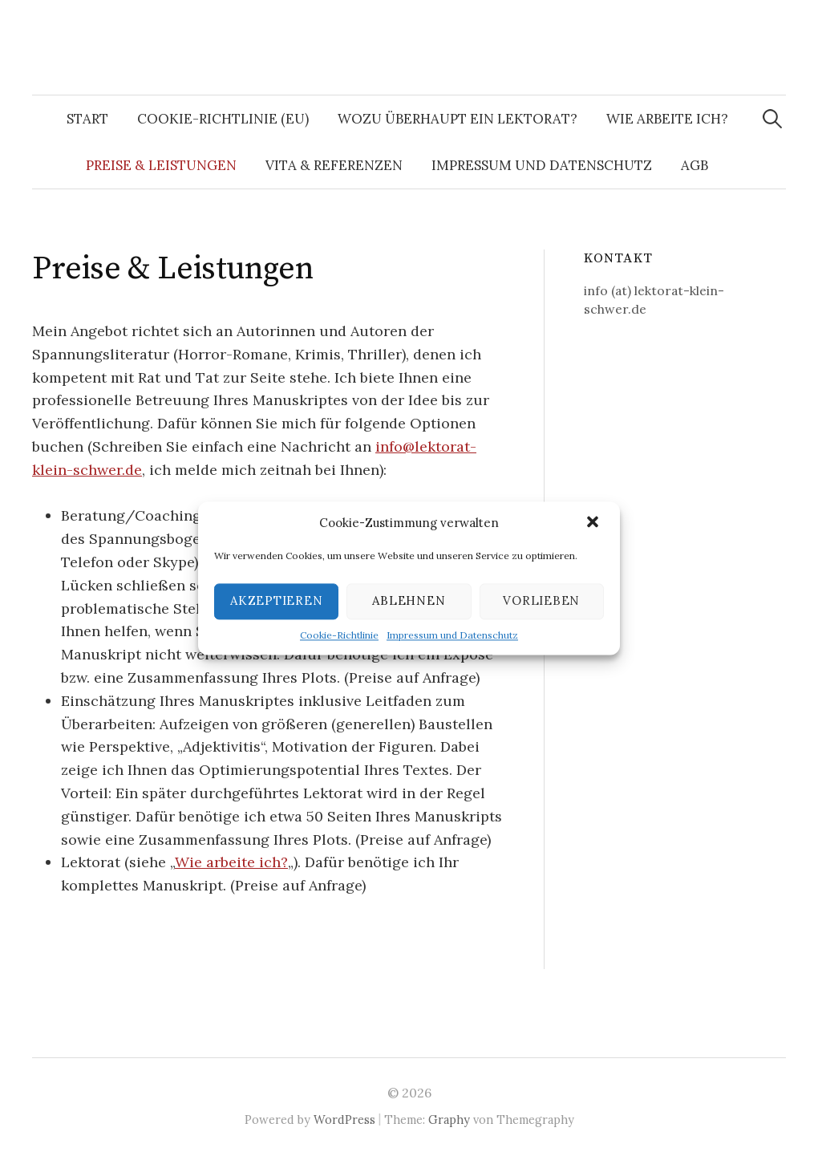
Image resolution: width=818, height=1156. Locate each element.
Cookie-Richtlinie (339, 635)
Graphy (449, 1119)
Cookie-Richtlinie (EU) (223, 119)
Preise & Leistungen (161, 165)
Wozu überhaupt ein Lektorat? (457, 119)
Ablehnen (408, 600)
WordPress (344, 1119)
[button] (594, 523)
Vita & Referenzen (334, 165)
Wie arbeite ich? (667, 119)
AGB (694, 165)
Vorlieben (541, 600)
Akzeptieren (276, 600)
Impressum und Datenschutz (452, 635)
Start (87, 119)
